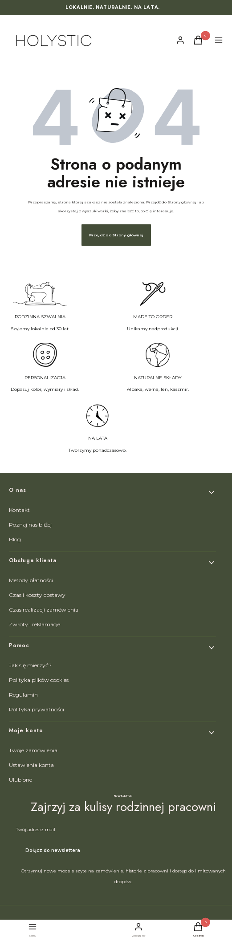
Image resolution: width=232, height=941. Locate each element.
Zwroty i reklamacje (34, 624)
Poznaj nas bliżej (30, 524)
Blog (15, 539)
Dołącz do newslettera (52, 850)
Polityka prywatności (36, 709)
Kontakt (19, 510)
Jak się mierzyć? (30, 665)
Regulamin (23, 694)
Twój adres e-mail (35, 829)
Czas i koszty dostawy (37, 595)
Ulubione (20, 779)
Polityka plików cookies (39, 680)
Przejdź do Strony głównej (116, 235)
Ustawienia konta (31, 765)
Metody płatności (31, 580)
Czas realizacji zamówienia (43, 609)
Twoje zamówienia (33, 750)
